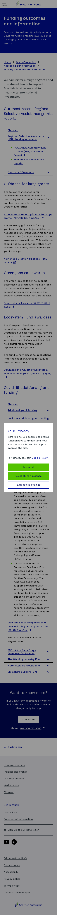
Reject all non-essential (28, 475)
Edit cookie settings (28, 484)
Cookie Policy (40, 457)
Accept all (28, 467)
